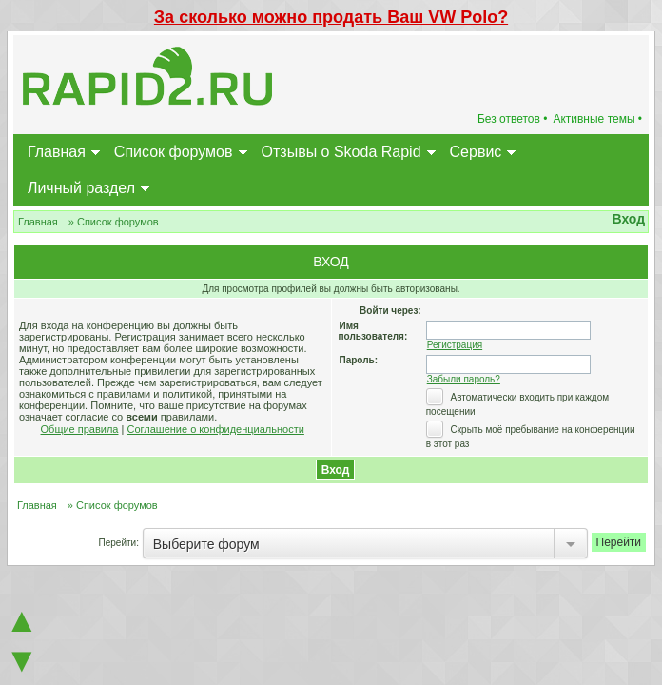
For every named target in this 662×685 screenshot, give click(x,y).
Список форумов (173, 152)
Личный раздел (81, 188)
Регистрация (454, 345)
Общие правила (80, 429)
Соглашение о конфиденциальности (215, 429)
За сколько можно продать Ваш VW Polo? (331, 17)
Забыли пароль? (463, 379)
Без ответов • (512, 119)
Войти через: (390, 310)
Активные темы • (597, 119)
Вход (628, 218)
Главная (57, 152)
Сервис (476, 152)
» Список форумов (113, 221)
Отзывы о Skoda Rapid (341, 152)
